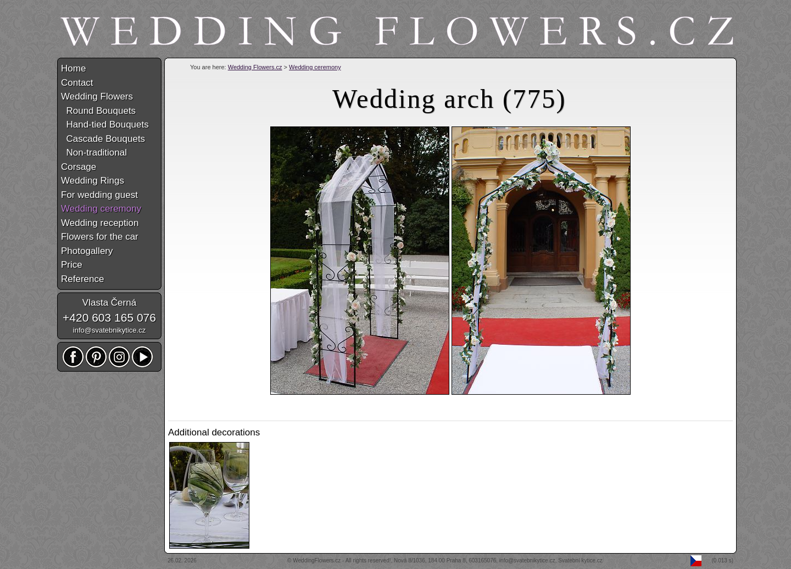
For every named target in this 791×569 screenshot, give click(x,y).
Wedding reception (99, 223)
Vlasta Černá (109, 302)
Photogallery (87, 251)
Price (71, 264)
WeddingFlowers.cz (317, 560)
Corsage (78, 167)
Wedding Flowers (97, 96)
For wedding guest (99, 195)
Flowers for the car (99, 236)
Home (73, 68)
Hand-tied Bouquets (105, 124)
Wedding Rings (92, 180)
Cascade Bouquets (103, 139)
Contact (77, 83)
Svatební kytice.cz (580, 560)
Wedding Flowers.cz (255, 67)
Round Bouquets (98, 111)
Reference (82, 279)
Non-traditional (94, 152)
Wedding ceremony (315, 67)
